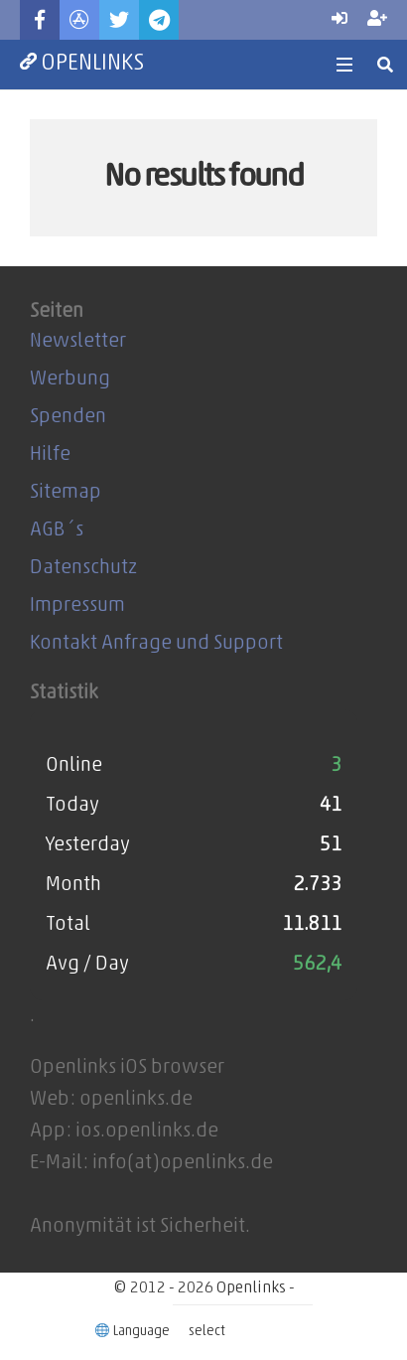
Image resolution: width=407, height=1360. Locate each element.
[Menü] (344, 64)
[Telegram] (159, 20)
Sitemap (65, 493)
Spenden (68, 417)
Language (134, 1331)
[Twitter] (119, 20)
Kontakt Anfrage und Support (156, 644)
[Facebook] (40, 20)
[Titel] (79, 20)
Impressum (77, 606)
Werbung (70, 379)
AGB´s (56, 530)
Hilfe (50, 455)
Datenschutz (83, 568)
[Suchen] (385, 64)
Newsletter (78, 342)
